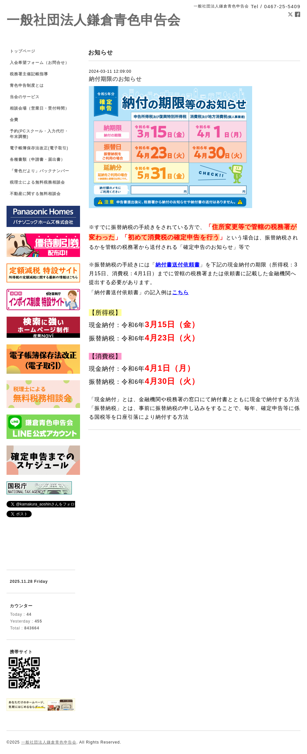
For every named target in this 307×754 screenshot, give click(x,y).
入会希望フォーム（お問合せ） (39, 62)
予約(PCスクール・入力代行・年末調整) (39, 134)
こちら (180, 292)
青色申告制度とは (27, 85)
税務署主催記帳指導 (29, 74)
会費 (14, 119)
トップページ (22, 51)
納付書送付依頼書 (177, 264)
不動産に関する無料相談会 (35, 193)
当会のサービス (25, 97)
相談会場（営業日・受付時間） (39, 108)
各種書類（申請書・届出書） (37, 159)
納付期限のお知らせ (115, 79)
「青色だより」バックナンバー (39, 171)
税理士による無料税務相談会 (37, 182)
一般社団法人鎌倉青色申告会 (94, 20)
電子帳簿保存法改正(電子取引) (39, 148)
